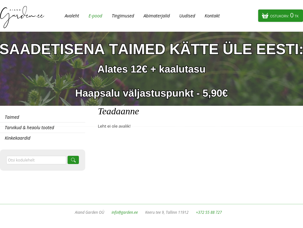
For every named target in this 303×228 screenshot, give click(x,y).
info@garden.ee (125, 212)
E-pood (95, 16)
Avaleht (72, 16)
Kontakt (212, 16)
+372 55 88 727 (209, 212)
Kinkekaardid (17, 138)
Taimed (12, 117)
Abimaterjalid (157, 16)
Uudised (187, 16)
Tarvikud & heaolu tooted (29, 127)
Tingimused (123, 16)
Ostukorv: (284, 15)
